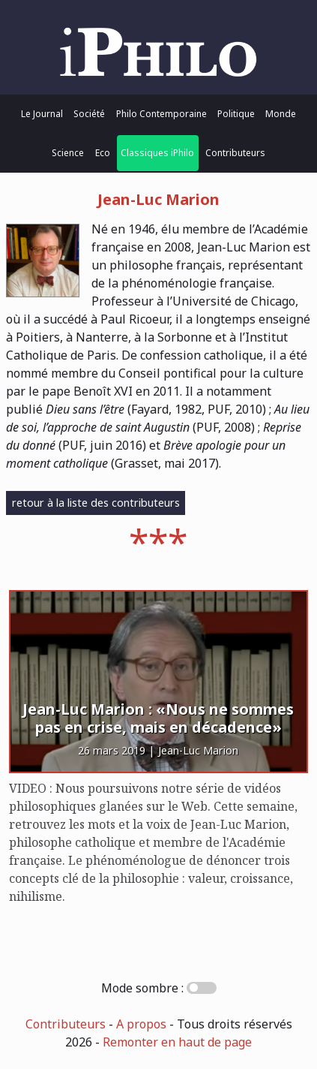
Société (89, 113)
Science (68, 152)
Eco (102, 152)
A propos (141, 1024)
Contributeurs (235, 152)
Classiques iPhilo (157, 152)
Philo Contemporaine (161, 113)
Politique (236, 113)
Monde (280, 113)
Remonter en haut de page (177, 1042)
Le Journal (42, 113)
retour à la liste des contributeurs (96, 502)
